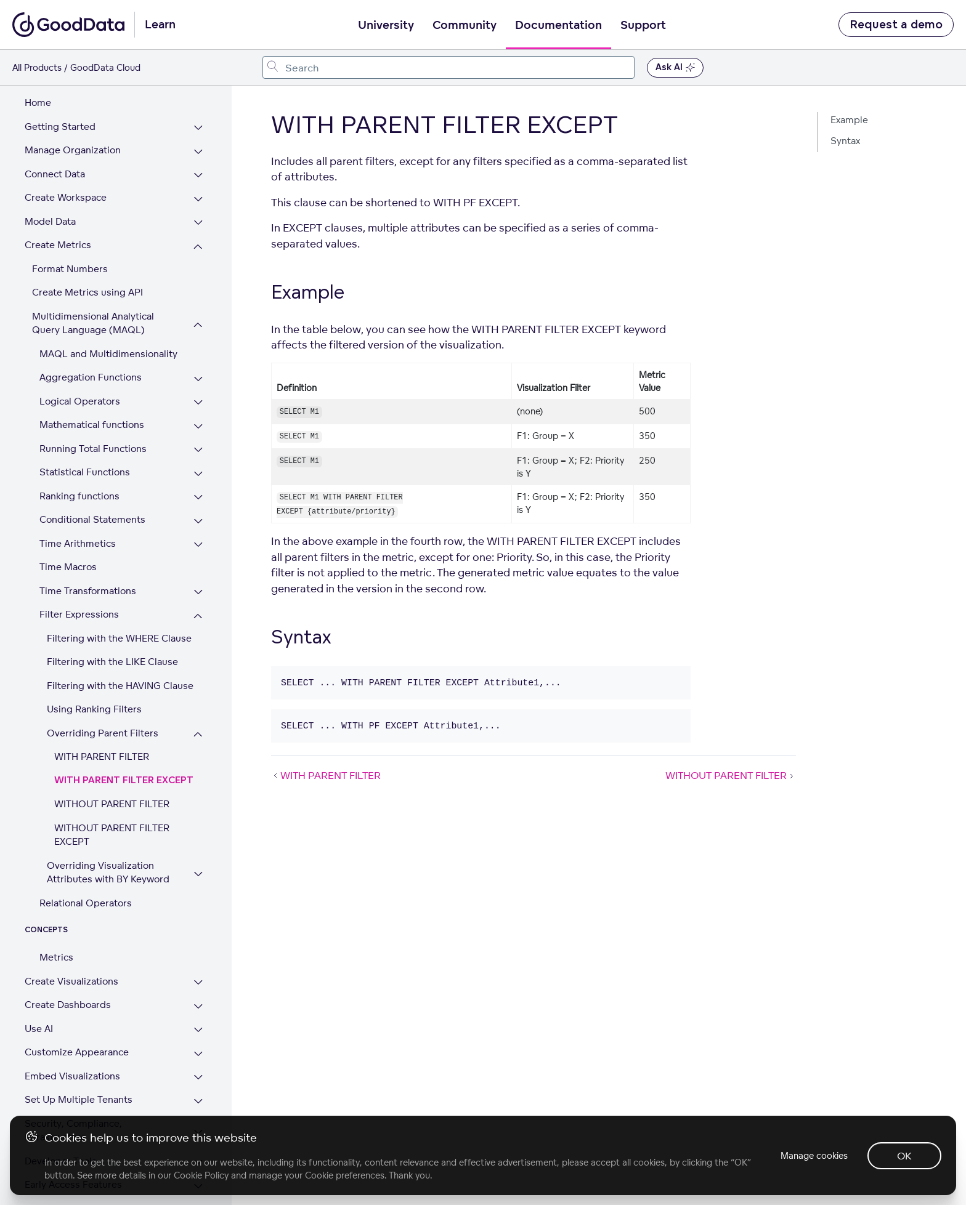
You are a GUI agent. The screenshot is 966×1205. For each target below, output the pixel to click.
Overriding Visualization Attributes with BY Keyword (108, 817)
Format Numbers (70, 213)
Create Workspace (66, 142)
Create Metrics (58, 189)
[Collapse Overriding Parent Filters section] (198, 679)
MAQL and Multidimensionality (108, 298)
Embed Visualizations (72, 1020)
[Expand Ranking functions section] (198, 442)
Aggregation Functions (90, 322)
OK (904, 1156)
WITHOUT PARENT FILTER (111, 748)
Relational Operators (85, 847)
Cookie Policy (201, 1175)
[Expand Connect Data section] (198, 120)
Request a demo (896, 24)
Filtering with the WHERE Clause (119, 583)
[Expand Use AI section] (198, 975)
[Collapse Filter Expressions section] (198, 560)
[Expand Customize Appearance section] (198, 998)
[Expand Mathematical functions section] (198, 371)
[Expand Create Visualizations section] (198, 927)
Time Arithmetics (77, 488)
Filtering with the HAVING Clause (120, 630)
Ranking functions (79, 440)
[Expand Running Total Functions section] (198, 395)
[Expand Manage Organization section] (198, 96)
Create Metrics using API (87, 237)
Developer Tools (61, 1105)
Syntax (845, 141)
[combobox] (448, 67)
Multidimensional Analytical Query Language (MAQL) (93, 268)
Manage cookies (814, 1155)
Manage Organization (73, 94)
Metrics (56, 902)
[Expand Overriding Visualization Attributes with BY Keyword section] (198, 818)
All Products (37, 67)
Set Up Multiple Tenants (78, 1044)
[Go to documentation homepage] (68, 24)
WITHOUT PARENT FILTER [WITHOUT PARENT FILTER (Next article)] (730, 775)
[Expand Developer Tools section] (198, 1107)
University (386, 25)
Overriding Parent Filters (102, 677)
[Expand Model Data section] (198, 168)
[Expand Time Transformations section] (198, 537)
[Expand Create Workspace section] (198, 144)
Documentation (558, 25)
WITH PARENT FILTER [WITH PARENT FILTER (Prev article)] (326, 775)
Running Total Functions (93, 393)
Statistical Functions (84, 416)
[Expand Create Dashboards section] (198, 951)
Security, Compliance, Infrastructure (73, 1075)
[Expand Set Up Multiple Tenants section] (198, 1046)
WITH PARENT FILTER (101, 701)
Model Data (50, 166)
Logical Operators (79, 346)
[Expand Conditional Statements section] (198, 466)
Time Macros (68, 511)
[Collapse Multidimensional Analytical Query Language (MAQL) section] (198, 269)
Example (849, 120)
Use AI (39, 973)
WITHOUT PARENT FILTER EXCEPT (111, 779)
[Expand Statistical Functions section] (198, 418)
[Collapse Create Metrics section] (198, 191)
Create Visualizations (71, 926)
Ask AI (675, 68)
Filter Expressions (79, 559)
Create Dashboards (68, 949)
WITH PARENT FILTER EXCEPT (123, 725)
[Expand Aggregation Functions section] (198, 323)
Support (643, 25)
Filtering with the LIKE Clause (112, 606)
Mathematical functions (91, 369)
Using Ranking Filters (94, 653)
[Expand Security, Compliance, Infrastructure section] (198, 1076)
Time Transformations (87, 535)
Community (464, 25)
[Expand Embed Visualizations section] (198, 1022)
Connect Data (55, 118)
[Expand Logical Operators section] (198, 347)
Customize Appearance (77, 996)
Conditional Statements (92, 464)
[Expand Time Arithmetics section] (198, 490)
